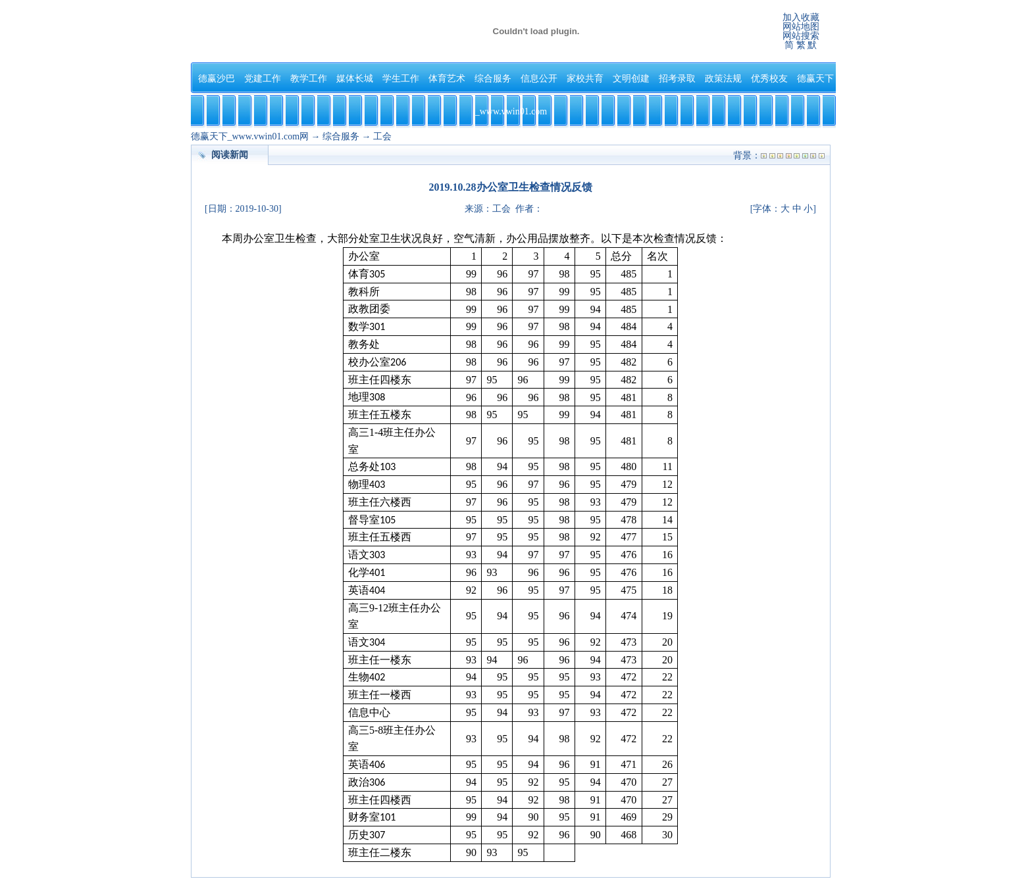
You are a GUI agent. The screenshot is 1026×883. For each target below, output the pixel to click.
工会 (382, 136)
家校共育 (585, 79)
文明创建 (631, 79)
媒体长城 (354, 79)
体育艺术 (446, 79)
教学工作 (308, 79)
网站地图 (800, 27)
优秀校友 (769, 79)
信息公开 (539, 79)
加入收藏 (800, 17)
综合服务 (493, 79)
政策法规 (723, 79)
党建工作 (262, 79)
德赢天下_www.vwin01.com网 (250, 136)
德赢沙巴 (216, 79)
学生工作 (400, 79)
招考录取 (677, 79)
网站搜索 (800, 36)
